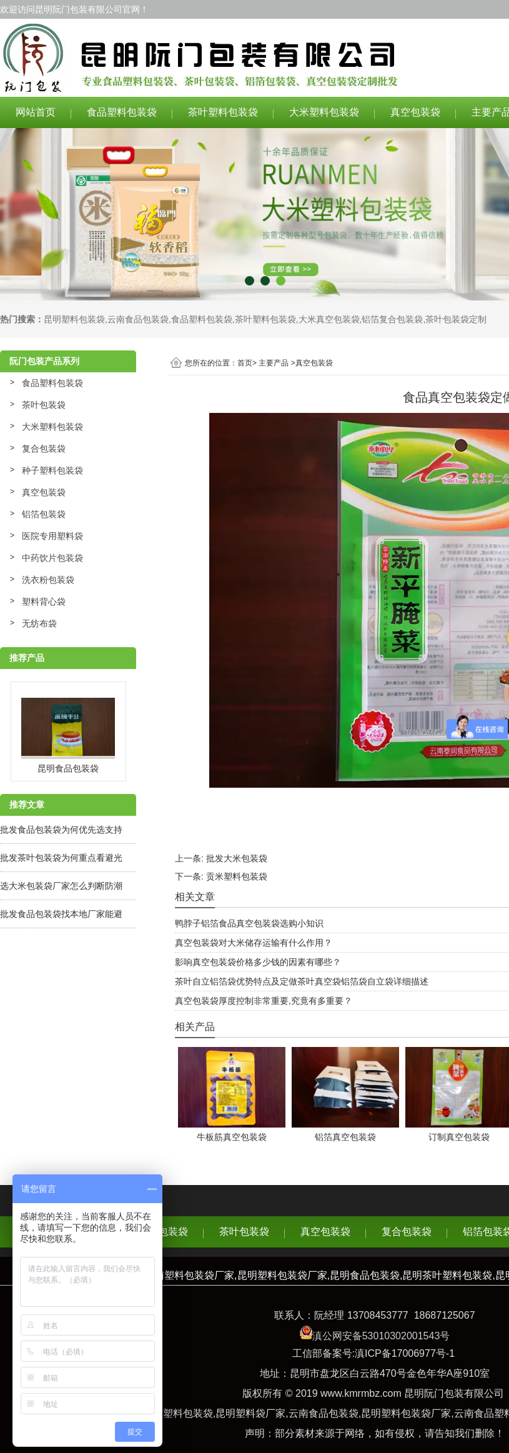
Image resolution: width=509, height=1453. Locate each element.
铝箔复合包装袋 (392, 319)
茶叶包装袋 (44, 405)
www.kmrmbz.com (361, 1393)
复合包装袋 (44, 449)
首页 (244, 363)
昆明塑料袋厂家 (250, 1413)
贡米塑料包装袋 (236, 876)
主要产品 (274, 363)
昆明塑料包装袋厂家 (406, 1413)
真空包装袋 (415, 112)
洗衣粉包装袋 (48, 580)
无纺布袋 (39, 623)
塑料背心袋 (44, 602)
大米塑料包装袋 (324, 112)
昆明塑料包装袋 (74, 319)
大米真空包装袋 (329, 319)
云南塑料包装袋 (178, 1413)
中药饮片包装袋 (52, 558)
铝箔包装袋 (44, 514)
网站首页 (36, 112)
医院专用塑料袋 (52, 536)
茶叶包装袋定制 (456, 319)
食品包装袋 (163, 1231)
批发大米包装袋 (236, 858)
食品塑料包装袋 (122, 112)
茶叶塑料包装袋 (223, 112)
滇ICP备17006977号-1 (405, 1353)
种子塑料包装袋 (52, 470)
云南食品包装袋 (138, 319)
